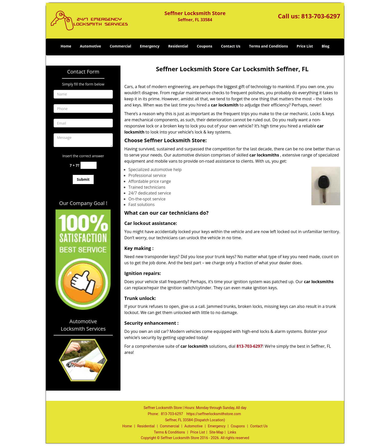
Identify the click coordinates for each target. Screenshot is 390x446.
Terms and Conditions (268, 46)
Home (66, 46)
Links (232, 432)
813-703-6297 (320, 16)
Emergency (150, 46)
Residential (178, 46)
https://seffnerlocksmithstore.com (213, 414)
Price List (305, 46)
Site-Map (216, 432)
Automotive (90, 46)
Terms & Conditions (169, 432)
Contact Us (230, 46)
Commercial (120, 46)
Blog (325, 46)
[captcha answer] (88, 165)
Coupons (204, 46)
